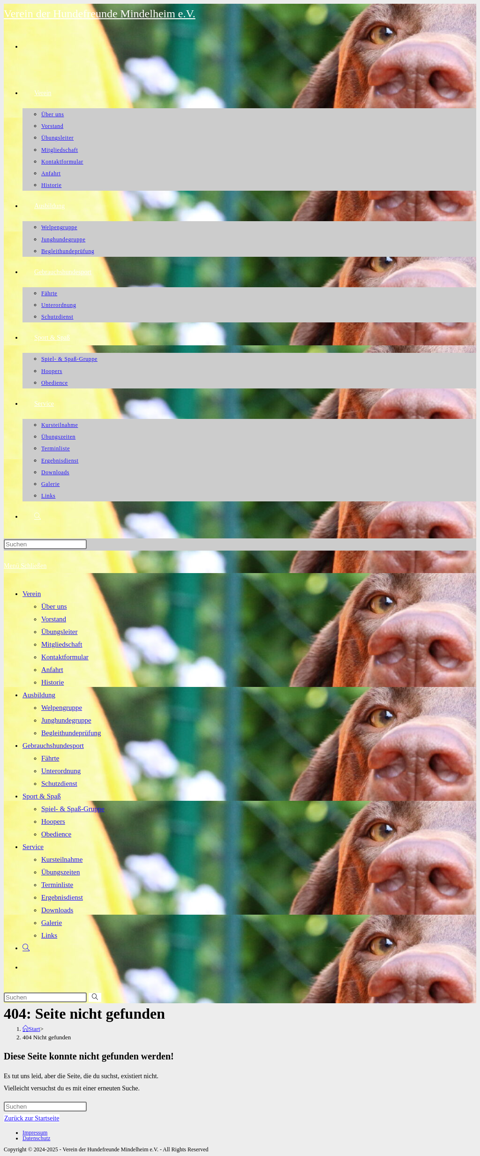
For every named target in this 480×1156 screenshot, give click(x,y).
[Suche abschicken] (95, 997)
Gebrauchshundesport (53, 745)
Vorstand (53, 619)
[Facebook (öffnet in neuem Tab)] (23, 45)
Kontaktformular (65, 657)
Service (33, 846)
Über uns (54, 606)
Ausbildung (38, 695)
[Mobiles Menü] (25, 565)
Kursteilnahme (61, 859)
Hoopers (53, 821)
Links (49, 935)
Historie (52, 682)
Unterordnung (61, 771)
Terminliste (57, 884)
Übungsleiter (59, 631)
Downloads (57, 910)
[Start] (31, 1028)
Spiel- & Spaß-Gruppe (73, 809)
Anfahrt (52, 669)
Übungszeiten (60, 872)
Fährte (50, 758)
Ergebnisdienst (62, 897)
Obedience (56, 834)
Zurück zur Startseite (31, 1118)
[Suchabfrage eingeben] (45, 544)
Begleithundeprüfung (71, 733)
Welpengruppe (61, 707)
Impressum (34, 1132)
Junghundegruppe (66, 720)
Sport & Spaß (41, 796)
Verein (31, 593)
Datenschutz (36, 1138)
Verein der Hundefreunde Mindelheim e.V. (99, 13)
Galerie (51, 922)
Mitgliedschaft (61, 644)
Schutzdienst (59, 783)
